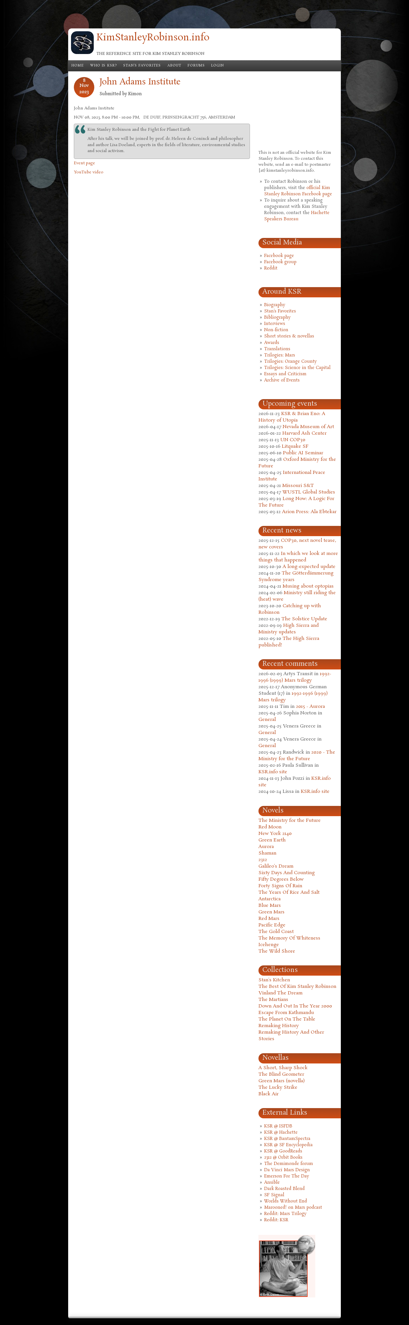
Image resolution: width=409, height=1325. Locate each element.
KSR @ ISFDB (278, 1126)
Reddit (270, 268)
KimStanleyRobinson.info (153, 37)
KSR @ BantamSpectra (287, 1139)
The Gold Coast (276, 931)
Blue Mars (269, 905)
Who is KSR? (103, 65)
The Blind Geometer (281, 1074)
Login (217, 65)
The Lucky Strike (277, 1087)
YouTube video (88, 172)
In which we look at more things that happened (298, 556)
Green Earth (272, 840)
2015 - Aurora (310, 706)
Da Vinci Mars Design (287, 1170)
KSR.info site (272, 772)
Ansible (272, 1182)
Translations (277, 349)
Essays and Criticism (285, 374)
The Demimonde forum (288, 1164)
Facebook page (279, 256)
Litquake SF (295, 446)
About (174, 65)
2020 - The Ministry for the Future (296, 755)
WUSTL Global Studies (308, 492)
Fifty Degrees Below (281, 879)
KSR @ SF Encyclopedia (288, 1145)
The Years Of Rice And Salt (289, 892)
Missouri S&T (298, 485)
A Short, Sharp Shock (283, 1068)
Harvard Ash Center (304, 433)
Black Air (268, 1094)
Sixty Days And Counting (286, 873)
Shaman (267, 853)
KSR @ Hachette (281, 1132)
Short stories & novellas (289, 336)
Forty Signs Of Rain (280, 886)
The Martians (273, 999)
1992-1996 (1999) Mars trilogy (294, 677)
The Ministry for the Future (289, 820)
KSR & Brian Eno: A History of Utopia (291, 417)
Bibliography (277, 317)
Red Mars (268, 918)
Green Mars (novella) (281, 1081)
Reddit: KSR (276, 1220)
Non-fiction (276, 330)
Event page (84, 163)
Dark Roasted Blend (284, 1189)
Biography (274, 305)
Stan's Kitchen (274, 980)
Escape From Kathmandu (286, 1012)
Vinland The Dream (280, 993)
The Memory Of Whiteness (289, 938)
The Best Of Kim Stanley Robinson (297, 986)
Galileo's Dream (275, 866)
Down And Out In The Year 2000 (295, 1006)
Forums (196, 65)
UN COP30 (292, 440)
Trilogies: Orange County (290, 361)
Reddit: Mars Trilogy (285, 1214)
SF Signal (274, 1195)
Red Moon (269, 827)
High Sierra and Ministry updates (288, 628)
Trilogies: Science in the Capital (297, 368)
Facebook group (280, 262)
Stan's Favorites (142, 65)
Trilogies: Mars (279, 355)
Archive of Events (282, 380)
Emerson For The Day (286, 1176)
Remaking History (278, 1026)
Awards (271, 343)
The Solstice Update (304, 619)
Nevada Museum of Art (308, 427)
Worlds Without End (285, 1201)
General (267, 719)
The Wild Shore (276, 951)
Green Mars (271, 912)
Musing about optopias (308, 586)
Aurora (266, 846)
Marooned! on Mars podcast (293, 1207)
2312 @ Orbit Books (283, 1157)
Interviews (274, 324)
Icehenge (268, 945)
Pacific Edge (271, 925)
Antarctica (269, 899)
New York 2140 (275, 833)
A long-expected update (309, 566)
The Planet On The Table (286, 1019)
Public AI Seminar (303, 453)
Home (77, 65)
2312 (262, 860)
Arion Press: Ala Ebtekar (309, 512)
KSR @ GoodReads (283, 1151)
